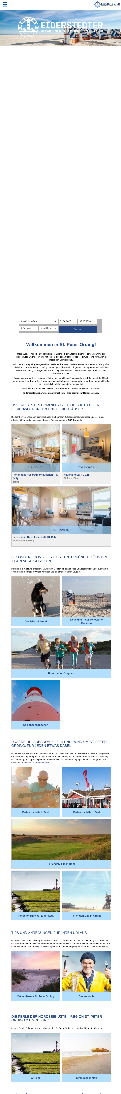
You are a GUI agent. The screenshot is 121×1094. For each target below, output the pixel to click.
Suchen (77, 329)
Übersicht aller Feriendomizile (35, 762)
